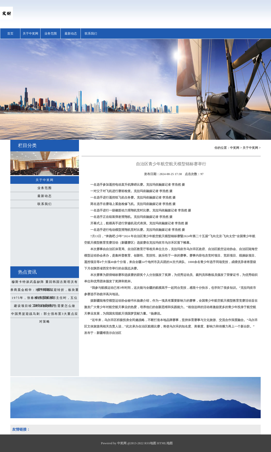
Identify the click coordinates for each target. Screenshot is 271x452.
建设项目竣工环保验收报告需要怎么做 (44, 306)
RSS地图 (150, 443)
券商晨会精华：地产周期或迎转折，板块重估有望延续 (44, 291)
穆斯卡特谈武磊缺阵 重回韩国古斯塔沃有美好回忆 (45, 283)
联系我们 (91, 33)
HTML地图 (165, 443)
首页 (10, 33)
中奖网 (234, 148)
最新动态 (71, 33)
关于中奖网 (30, 33)
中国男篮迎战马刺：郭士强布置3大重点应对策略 (44, 315)
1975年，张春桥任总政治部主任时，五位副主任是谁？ (45, 299)
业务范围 (50, 33)
